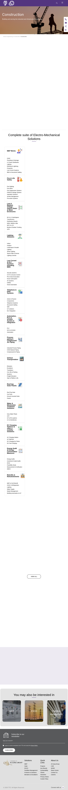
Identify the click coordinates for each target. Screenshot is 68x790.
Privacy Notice (44, 776)
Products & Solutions (30, 772)
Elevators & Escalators (31, 774)
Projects (42, 766)
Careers (53, 774)
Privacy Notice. (34, 745)
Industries (43, 774)
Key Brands (43, 768)
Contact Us (54, 772)
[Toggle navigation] (62, 3)
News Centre (55, 770)
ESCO (26, 768)
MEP (25, 764)
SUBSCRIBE (9, 750)
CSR (52, 766)
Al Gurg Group (55, 764)
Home (4, 36)
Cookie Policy (44, 779)
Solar (25, 766)
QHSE (53, 768)
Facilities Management (30, 770)
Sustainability (44, 770)
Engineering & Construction (13, 36)
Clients (42, 772)
